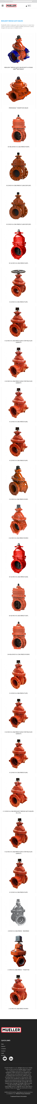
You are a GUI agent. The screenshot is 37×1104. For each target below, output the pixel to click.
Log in (26, 6)
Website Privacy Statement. (23, 1093)
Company (3, 1048)
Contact (3, 1051)
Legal (2, 1053)
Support (3, 1046)
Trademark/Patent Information (18, 1096)
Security (3, 1055)
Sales (2, 1044)
